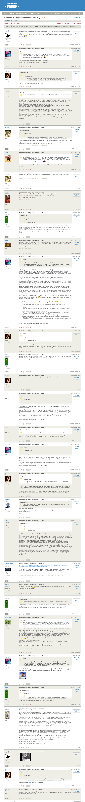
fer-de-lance (8, 617)
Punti (6, 708)
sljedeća (19, 23)
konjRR (7, 584)
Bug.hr (5, 13)
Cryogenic (7, 48)
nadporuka (77, 44)
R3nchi (7, 192)
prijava (46, 13)
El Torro (7, 152)
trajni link (72, 44)
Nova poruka (77, 17)
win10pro (7, 789)
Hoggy (6, 90)
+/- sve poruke (60, 23)
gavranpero (8, 30)
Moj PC (6, 44)
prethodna (6, 23)
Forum (10, 13)
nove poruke (70, 13)
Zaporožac (7, 499)
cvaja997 (7, 127)
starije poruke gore (77, 23)
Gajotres (7, 70)
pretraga (79, 13)
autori (75, 13)
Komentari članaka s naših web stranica (34, 13)
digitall (7, 213)
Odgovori (76, 32)
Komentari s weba (18, 13)
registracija (51, 13)
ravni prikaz (68, 23)
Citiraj (76, 33)
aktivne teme (57, 13)
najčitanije (64, 13)
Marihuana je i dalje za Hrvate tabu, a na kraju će (62, 26)
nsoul (6, 240)
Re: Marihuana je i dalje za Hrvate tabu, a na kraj (31, 30)
